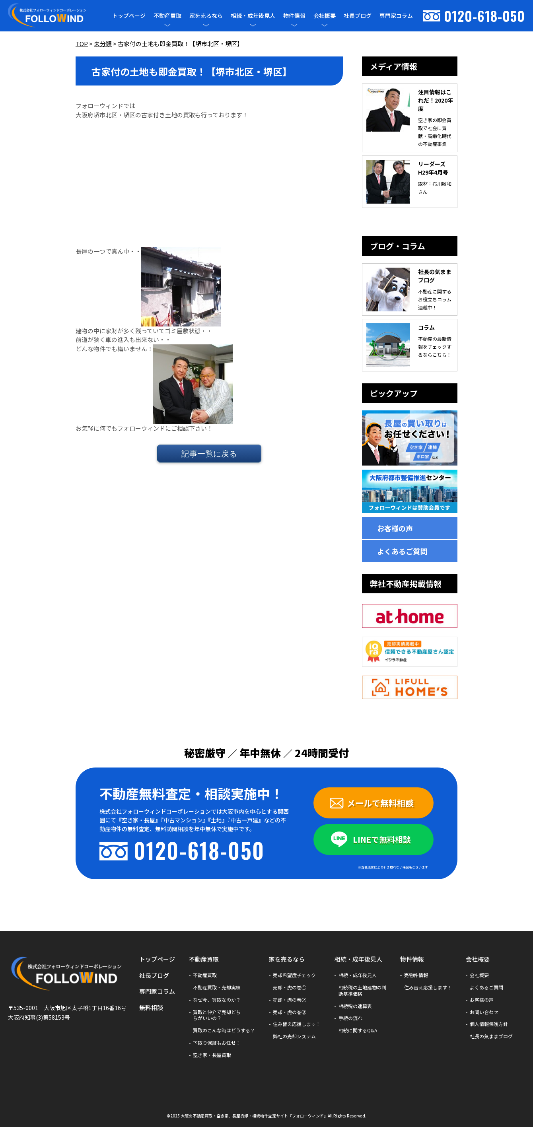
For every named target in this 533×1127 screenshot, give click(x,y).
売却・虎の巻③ (289, 1012)
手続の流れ (350, 1018)
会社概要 (324, 15)
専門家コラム (396, 15)
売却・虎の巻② (289, 1000)
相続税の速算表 (355, 1006)
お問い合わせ (484, 1012)
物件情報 (294, 15)
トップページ (129, 15)
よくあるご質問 (402, 551)
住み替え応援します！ (297, 1024)
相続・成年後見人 (253, 15)
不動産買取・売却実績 (217, 987)
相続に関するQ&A (357, 1030)
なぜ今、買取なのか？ (217, 1000)
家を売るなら (206, 15)
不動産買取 (167, 15)
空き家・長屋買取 (212, 1055)
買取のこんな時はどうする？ (224, 1030)
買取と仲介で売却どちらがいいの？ (217, 1015)
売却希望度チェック (294, 975)
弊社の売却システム (294, 1036)
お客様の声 (395, 528)
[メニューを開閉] (167, 25)
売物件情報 (416, 975)
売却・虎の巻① (289, 987)
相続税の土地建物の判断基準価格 (362, 990)
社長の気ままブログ (491, 1036)
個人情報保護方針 (489, 1024)
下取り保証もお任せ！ (217, 1043)
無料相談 (151, 1007)
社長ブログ (358, 15)
